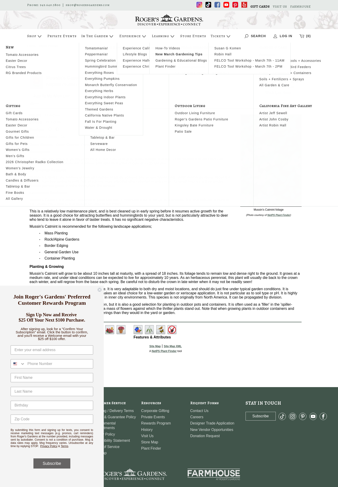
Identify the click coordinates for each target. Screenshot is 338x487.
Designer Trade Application (212, 423)
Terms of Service (105, 447)
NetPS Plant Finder (278, 215)
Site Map (155, 346)
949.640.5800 (50, 5)
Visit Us (147, 436)
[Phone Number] (59, 363)
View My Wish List (278, 87)
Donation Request (205, 436)
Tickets (221, 36)
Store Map (149, 442)
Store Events (193, 36)
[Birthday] (52, 405)
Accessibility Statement (111, 440)
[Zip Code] (52, 419)
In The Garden (97, 36)
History (147, 430)
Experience (133, 36)
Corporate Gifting (155, 411)
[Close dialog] (99, 289)
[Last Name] (52, 391)
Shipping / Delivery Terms (113, 411)
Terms (64, 446)
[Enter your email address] (52, 350)
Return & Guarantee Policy (114, 417)
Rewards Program (156, 423)
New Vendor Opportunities (211, 430)
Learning (163, 36)
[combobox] (18, 363)
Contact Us (199, 411)
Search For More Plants (278, 81)
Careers (196, 417)
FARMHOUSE (300, 6)
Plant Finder (151, 448)
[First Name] (52, 377)
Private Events (62, 36)
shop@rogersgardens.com (88, 5)
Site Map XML (173, 346)
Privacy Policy (48, 446)
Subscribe (52, 463)
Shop (35, 36)
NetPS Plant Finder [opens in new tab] (164, 351)
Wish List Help (278, 93)
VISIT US (280, 6)
